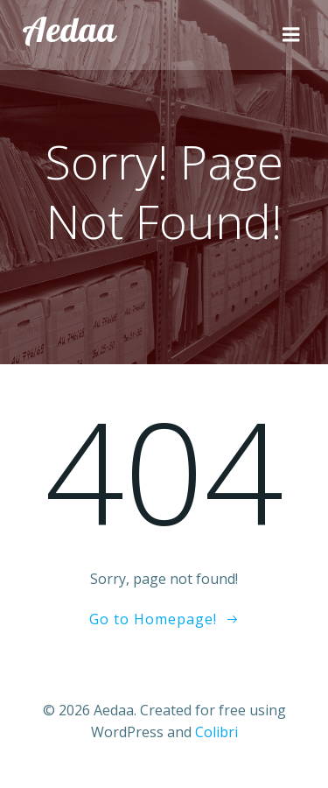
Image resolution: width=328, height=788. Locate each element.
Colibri (216, 732)
